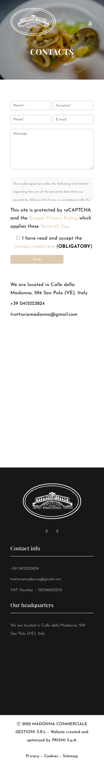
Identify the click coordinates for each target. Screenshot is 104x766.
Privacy (32, 756)
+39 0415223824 (27, 303)
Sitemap (70, 756)
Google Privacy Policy (53, 218)
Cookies (51, 756)
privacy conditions (35, 246)
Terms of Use (54, 226)
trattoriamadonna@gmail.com (43, 314)
